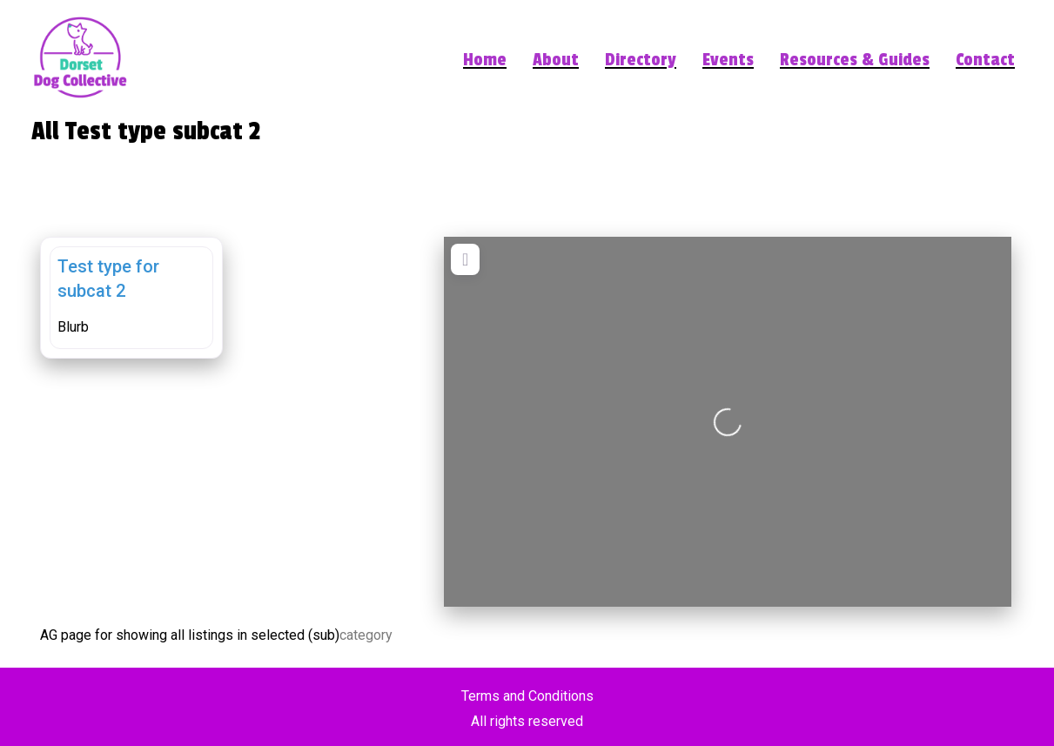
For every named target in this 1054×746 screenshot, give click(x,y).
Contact (985, 60)
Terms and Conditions (527, 696)
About (556, 60)
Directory (640, 60)
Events (728, 60)
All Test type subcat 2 (145, 131)
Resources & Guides (855, 60)
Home (485, 60)
